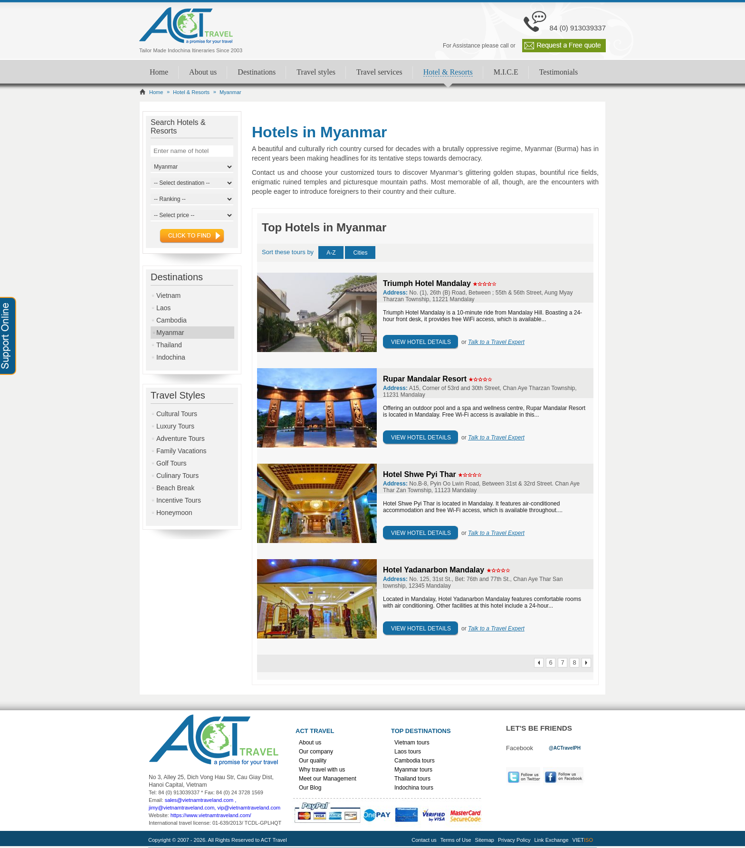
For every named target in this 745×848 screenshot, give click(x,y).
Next (586, 662)
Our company (316, 751)
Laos (163, 308)
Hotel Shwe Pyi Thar (420, 474)
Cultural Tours (176, 414)
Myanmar (170, 332)
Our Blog (310, 787)
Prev (539, 662)
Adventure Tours (180, 438)
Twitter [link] (523, 776)
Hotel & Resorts (448, 72)
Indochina (170, 357)
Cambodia (171, 320)
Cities (360, 252)
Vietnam (168, 295)
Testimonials (558, 72)
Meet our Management (327, 778)
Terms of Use (455, 840)
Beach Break (175, 488)
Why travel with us (322, 769)
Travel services (379, 72)
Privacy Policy (514, 840)
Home (159, 72)
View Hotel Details (421, 342)
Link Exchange (551, 840)
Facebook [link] (566, 776)
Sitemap (484, 840)
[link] (565, 747)
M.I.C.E (506, 72)
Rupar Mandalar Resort (425, 379)
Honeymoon (174, 512)
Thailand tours (412, 778)
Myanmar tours (413, 769)
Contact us (424, 840)
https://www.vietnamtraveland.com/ (211, 815)
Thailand (169, 345)
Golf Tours (171, 463)
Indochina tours (413, 787)
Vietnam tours (412, 742)
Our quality (312, 760)
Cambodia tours (414, 760)
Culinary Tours (177, 475)
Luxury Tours (175, 426)
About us (203, 72)
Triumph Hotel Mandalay (428, 283)
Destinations (257, 72)
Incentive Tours (178, 500)
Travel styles (315, 72)
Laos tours (407, 751)
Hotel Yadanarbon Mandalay (435, 570)
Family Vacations (181, 451)
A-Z (330, 252)
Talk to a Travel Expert (496, 342)
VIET (583, 840)
